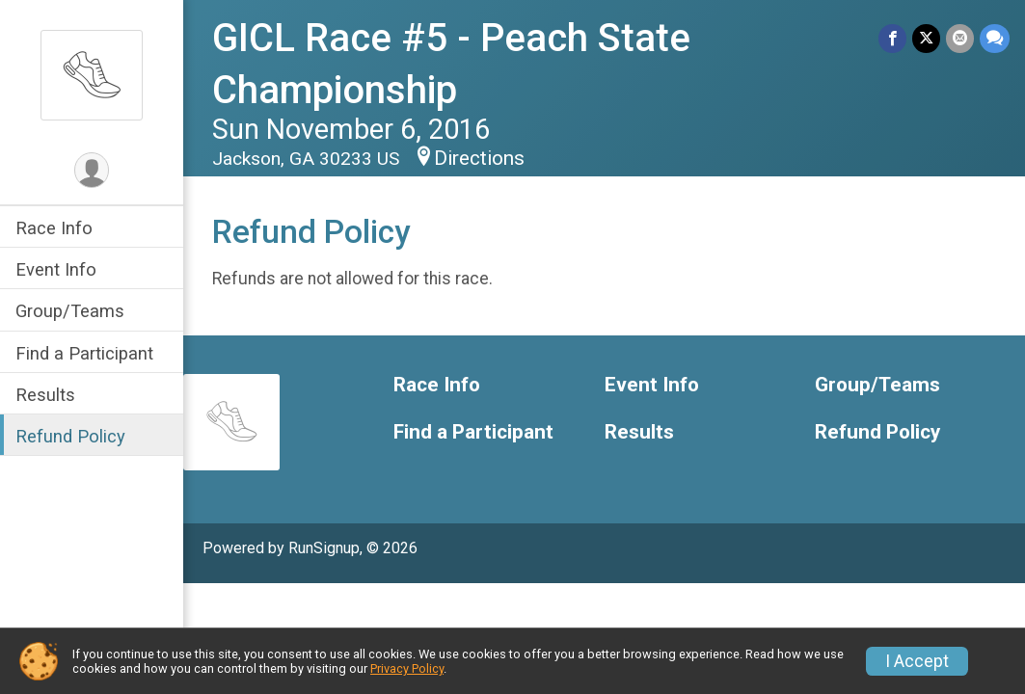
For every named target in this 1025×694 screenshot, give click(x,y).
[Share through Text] (995, 38)
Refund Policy (70, 436)
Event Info (55, 269)
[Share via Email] (960, 38)
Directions (479, 158)
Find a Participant (84, 353)
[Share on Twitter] (926, 38)
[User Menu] (92, 170)
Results (45, 395)
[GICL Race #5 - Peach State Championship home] (91, 74)
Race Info (54, 228)
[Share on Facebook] (892, 38)
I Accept (917, 661)
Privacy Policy (407, 668)
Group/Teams (69, 311)
